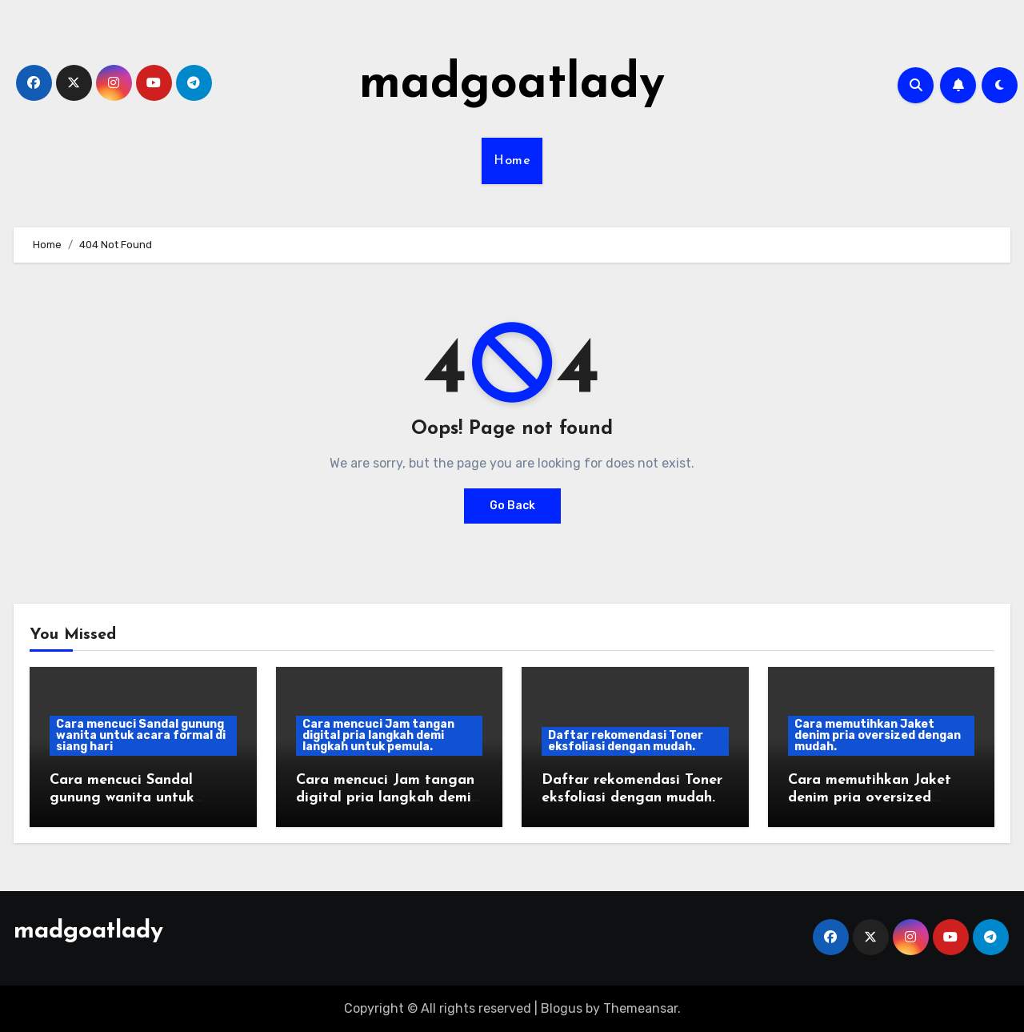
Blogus (561, 1008)
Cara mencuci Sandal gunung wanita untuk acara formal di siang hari (141, 735)
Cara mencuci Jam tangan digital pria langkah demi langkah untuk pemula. (378, 735)
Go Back (512, 505)
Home (512, 161)
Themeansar (640, 1008)
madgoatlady (512, 85)
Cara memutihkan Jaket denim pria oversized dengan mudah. (877, 735)
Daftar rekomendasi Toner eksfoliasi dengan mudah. (625, 741)
